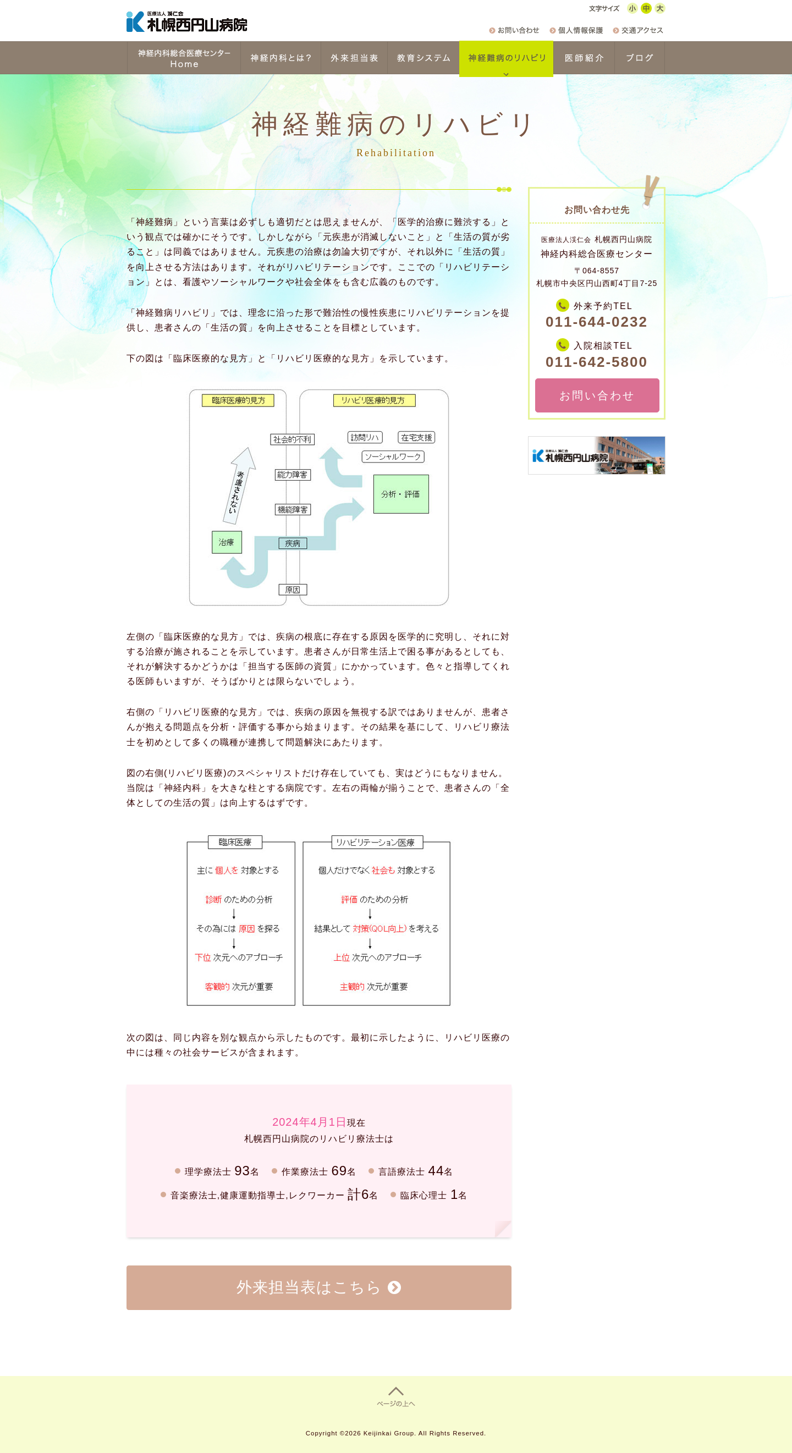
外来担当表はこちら (309, 1287)
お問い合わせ (597, 395)
